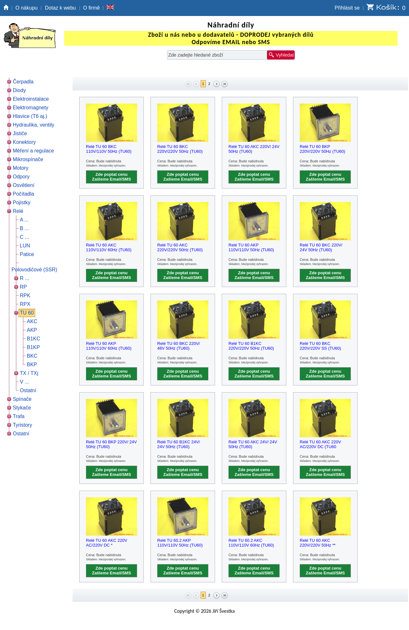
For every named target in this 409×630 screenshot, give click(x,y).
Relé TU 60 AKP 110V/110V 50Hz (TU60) (251, 247)
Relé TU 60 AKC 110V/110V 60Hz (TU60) (108, 247)
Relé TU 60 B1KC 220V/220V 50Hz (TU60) (251, 346)
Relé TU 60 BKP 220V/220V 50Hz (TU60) (322, 149)
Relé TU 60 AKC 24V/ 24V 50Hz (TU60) (252, 444)
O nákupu (26, 8)
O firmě (91, 8)
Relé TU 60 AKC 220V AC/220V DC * (106, 543)
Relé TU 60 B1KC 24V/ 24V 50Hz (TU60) (178, 444)
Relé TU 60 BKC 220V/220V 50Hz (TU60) (180, 149)
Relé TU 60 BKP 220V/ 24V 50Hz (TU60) (111, 444)
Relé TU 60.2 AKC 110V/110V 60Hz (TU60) (251, 543)
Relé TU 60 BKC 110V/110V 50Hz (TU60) (108, 149)
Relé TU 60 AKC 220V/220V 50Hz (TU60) (180, 247)
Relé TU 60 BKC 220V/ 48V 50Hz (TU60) (178, 346)
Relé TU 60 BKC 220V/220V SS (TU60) (320, 346)
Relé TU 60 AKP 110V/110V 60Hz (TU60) (108, 346)
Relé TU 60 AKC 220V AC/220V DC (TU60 (320, 444)
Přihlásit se (347, 8)
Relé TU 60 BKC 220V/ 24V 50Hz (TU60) (321, 247)
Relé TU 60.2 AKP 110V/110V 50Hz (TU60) (180, 543)
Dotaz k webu (60, 8)
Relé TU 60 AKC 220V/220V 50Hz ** (318, 543)
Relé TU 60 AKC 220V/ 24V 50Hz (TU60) (253, 149)
